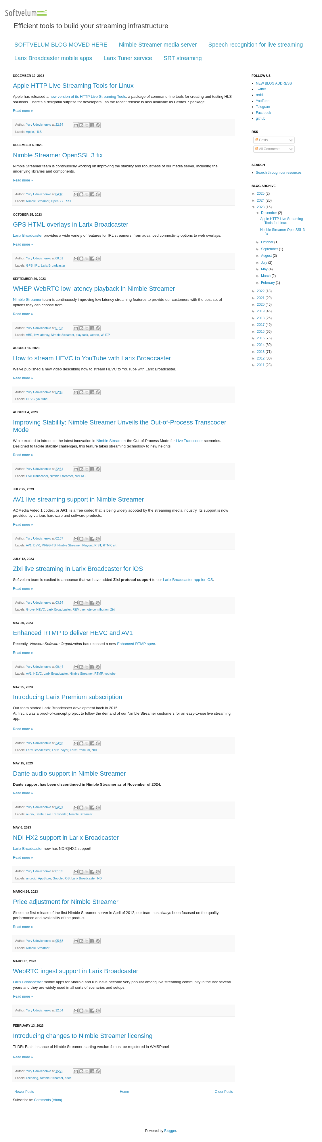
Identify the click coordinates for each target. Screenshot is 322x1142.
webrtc (94, 334)
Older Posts (224, 1092)
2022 (261, 291)
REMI (76, 609)
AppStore (44, 878)
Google (58, 878)
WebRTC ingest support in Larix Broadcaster (75, 971)
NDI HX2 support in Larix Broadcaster (66, 837)
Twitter (261, 89)
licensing (32, 1078)
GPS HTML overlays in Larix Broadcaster (70, 224)
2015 (261, 338)
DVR (36, 545)
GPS (29, 265)
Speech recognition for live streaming (255, 44)
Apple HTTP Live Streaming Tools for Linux (73, 85)
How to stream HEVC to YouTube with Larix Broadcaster (92, 358)
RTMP (107, 545)
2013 (261, 352)
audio (30, 814)
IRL (36, 265)
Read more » (23, 111)
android (31, 878)
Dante (39, 814)
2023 (261, 207)
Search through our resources (279, 173)
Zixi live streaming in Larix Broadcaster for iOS (78, 568)
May (265, 269)
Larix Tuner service (127, 58)
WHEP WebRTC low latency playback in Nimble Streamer (94, 288)
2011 (261, 365)
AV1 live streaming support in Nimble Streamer (78, 499)
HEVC (30, 399)
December (269, 213)
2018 (261, 318)
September (270, 249)
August (267, 256)
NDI (94, 750)
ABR (29, 334)
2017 (261, 325)
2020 (261, 305)
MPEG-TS (49, 545)
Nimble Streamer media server (158, 44)
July (264, 263)
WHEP (105, 334)
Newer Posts (24, 1092)
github (260, 118)
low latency (41, 334)
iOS (67, 878)
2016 (261, 332)
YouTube (262, 101)
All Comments (267, 149)
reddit (260, 95)
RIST (97, 545)
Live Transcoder (189, 441)
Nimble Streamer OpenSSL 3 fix (58, 155)
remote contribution (95, 609)
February (268, 283)
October (267, 242)
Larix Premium (80, 750)
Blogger (170, 1131)
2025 (261, 194)
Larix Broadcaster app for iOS (188, 579)
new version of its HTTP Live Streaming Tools (88, 96)
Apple (30, 131)
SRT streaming (183, 58)
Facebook (263, 113)
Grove (30, 609)
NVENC (79, 476)
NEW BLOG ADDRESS (274, 83)
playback (82, 334)
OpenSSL (57, 201)
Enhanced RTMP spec (136, 644)
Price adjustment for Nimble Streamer (65, 901)
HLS (39, 131)
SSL (69, 201)
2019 (261, 311)
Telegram (263, 107)
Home (124, 1092)
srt (114, 545)
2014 (261, 345)
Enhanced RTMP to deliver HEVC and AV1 (73, 632)
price (68, 1078)
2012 (261, 358)
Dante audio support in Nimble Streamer (69, 773)
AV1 (29, 545)
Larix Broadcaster (28, 235)
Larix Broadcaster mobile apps (53, 58)
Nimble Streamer (37, 201)
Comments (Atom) (48, 1100)
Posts (261, 140)
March (266, 276)
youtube (42, 399)
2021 (261, 298)
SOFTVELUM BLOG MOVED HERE (60, 44)
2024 (261, 200)
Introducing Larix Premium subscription (67, 697)
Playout (87, 545)
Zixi (112, 609)
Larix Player (60, 750)
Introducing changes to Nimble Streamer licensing (82, 1035)
